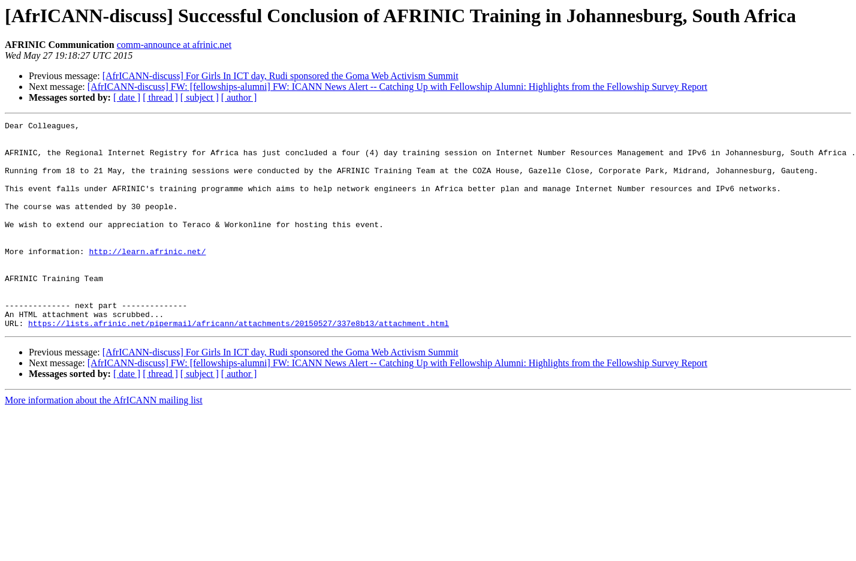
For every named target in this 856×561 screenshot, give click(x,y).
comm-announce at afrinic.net (174, 45)
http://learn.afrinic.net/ (147, 278)
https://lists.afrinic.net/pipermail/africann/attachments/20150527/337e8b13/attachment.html (238, 364)
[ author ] (239, 97)
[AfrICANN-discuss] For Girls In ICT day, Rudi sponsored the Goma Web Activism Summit (281, 76)
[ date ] (126, 97)
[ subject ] (199, 97)
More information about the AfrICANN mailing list (104, 441)
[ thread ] (160, 97)
